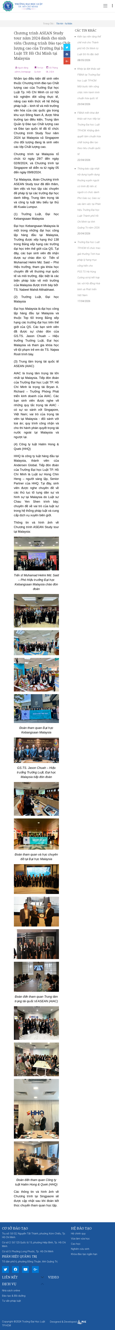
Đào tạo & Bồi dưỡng (13, 1295)
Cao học (75, 1243)
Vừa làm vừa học (80, 1238)
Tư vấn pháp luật (11, 1300)
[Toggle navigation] (105, 5)
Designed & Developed (68, 1321)
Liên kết (10, 1277)
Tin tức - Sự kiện (64, 23)
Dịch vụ (9, 1284)
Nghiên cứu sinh (80, 1248)
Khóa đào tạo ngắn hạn (84, 1254)
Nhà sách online (11, 1290)
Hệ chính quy (78, 1233)
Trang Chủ (48, 23)
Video (53, 1277)
